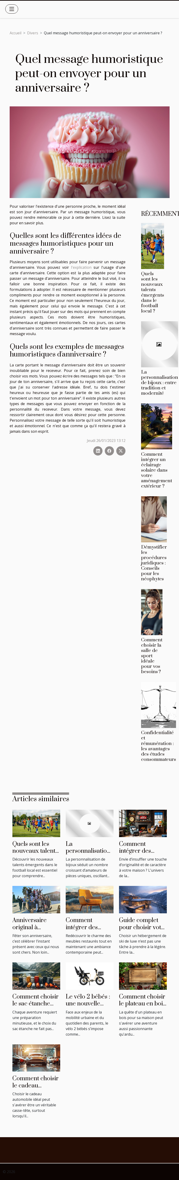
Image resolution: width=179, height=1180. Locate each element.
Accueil (15, 32)
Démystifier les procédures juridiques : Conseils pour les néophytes (154, 563)
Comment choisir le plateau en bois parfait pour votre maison (142, 1007)
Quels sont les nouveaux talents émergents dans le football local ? (152, 292)
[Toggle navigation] (11, 9)
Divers (32, 32)
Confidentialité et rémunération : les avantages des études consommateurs (158, 746)
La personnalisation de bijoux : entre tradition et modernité (159, 382)
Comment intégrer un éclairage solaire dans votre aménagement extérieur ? (156, 470)
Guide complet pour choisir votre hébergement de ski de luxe (143, 931)
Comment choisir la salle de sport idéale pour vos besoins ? (151, 656)
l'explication (81, 267)
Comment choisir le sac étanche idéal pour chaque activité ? (35, 1007)
